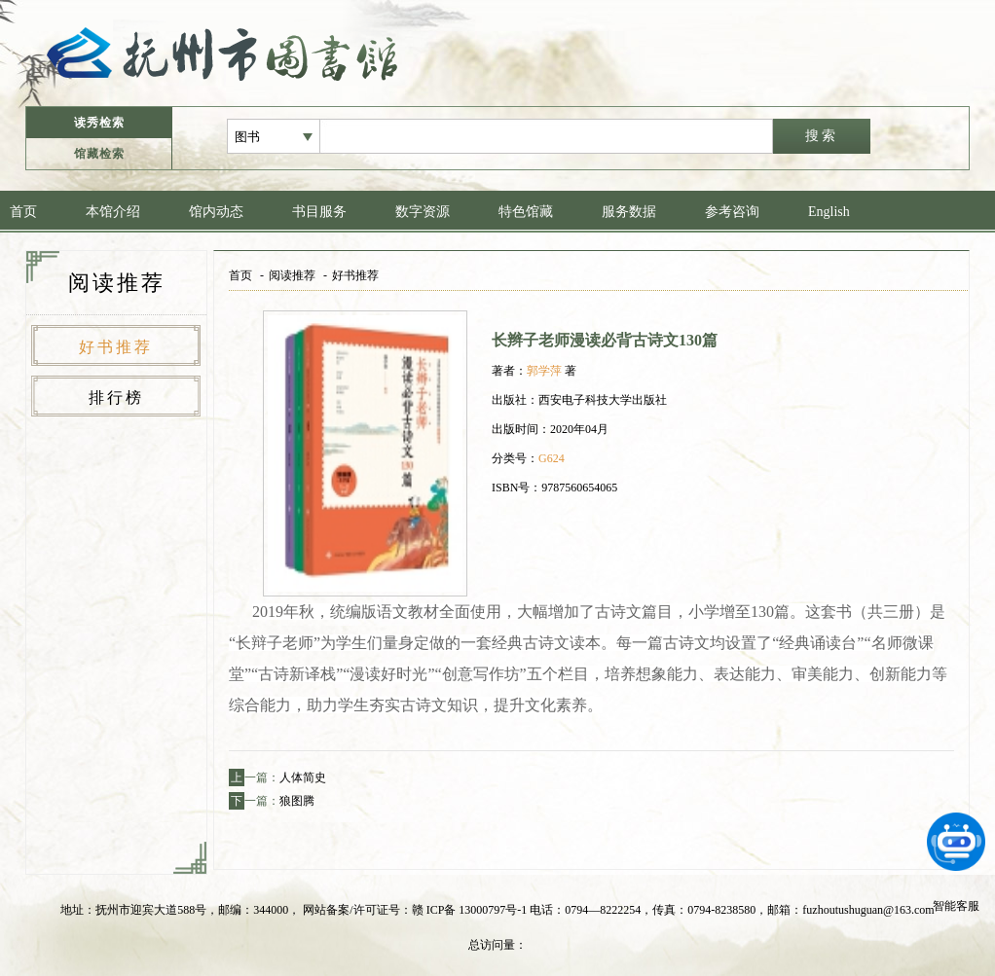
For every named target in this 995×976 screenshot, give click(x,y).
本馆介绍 (113, 211)
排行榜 (116, 397)
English (829, 211)
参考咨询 (732, 211)
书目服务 (319, 211)
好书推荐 (116, 347)
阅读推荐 (292, 275)
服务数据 (629, 211)
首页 (23, 211)
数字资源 (422, 211)
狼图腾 (296, 801)
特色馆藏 (525, 211)
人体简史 (302, 777)
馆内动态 (216, 211)
